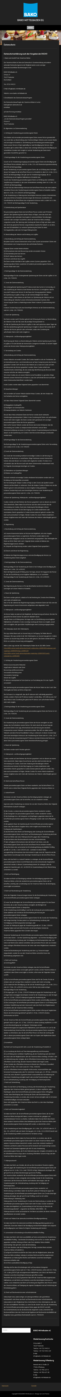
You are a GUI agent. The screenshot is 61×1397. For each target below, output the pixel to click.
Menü (30, 28)
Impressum (5, 1386)
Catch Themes (45, 1394)
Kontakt (33, 1386)
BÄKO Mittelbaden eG (30, 20)
